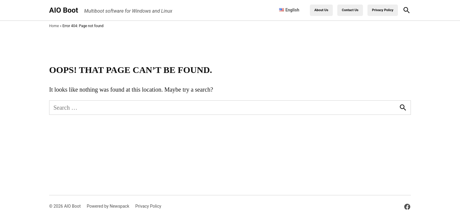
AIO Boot (63, 10)
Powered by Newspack (108, 206)
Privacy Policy (382, 10)
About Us (321, 10)
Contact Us (350, 10)
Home (54, 26)
